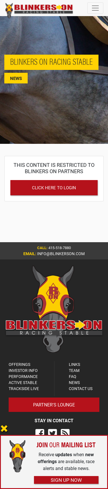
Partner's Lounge (54, 405)
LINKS (74, 364)
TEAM (74, 370)
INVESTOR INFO (23, 370)
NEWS (74, 382)
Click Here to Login (54, 187)
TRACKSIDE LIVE (24, 388)
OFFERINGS (19, 364)
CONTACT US (80, 388)
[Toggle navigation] (95, 8)
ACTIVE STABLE (23, 382)
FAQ (72, 376)
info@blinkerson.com (61, 253)
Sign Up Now (66, 480)
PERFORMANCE (23, 376)
